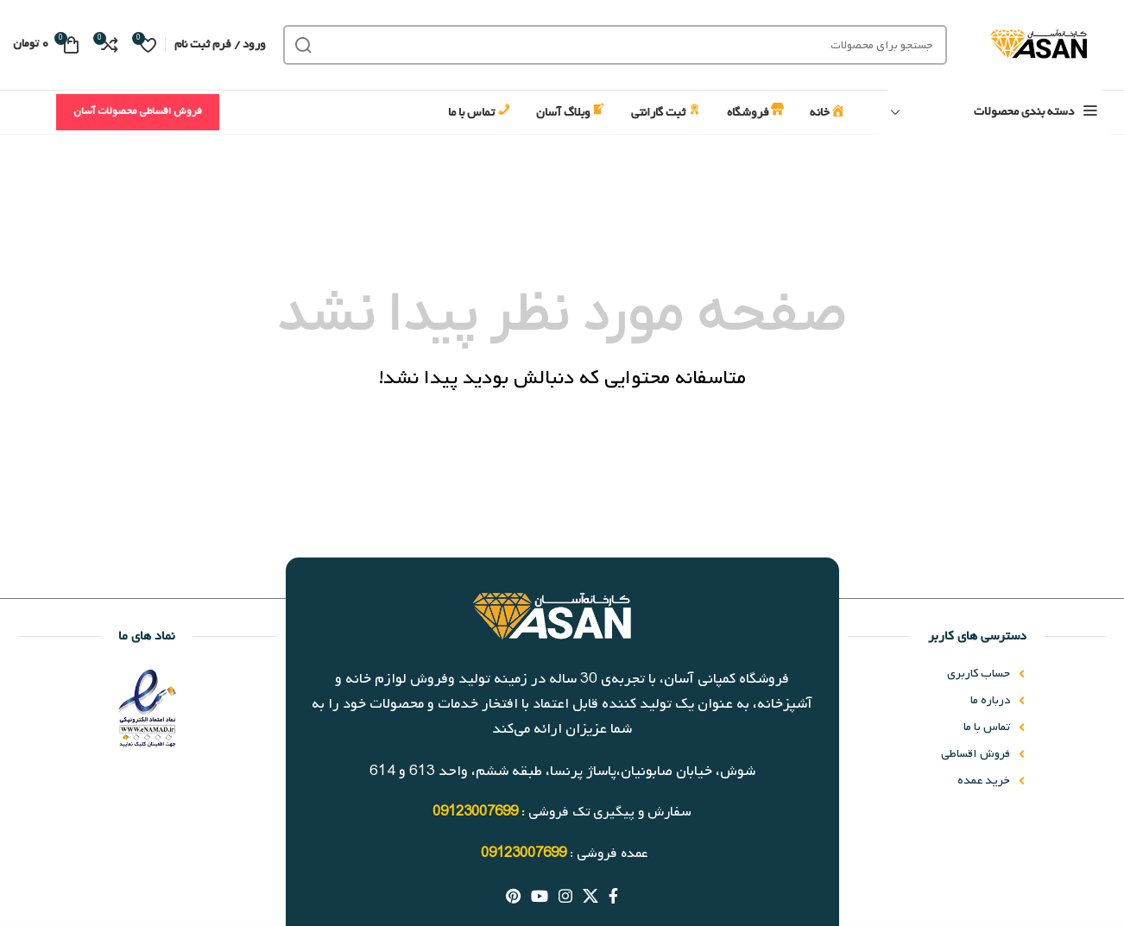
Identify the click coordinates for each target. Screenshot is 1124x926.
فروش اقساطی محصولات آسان (137, 111)
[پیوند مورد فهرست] (936, 674)
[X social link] (590, 896)
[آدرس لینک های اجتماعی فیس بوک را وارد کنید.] (613, 896)
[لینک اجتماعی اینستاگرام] (565, 896)
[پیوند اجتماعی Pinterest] (513, 896)
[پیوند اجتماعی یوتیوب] (539, 896)
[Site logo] (1037, 45)
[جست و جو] (615, 45)
